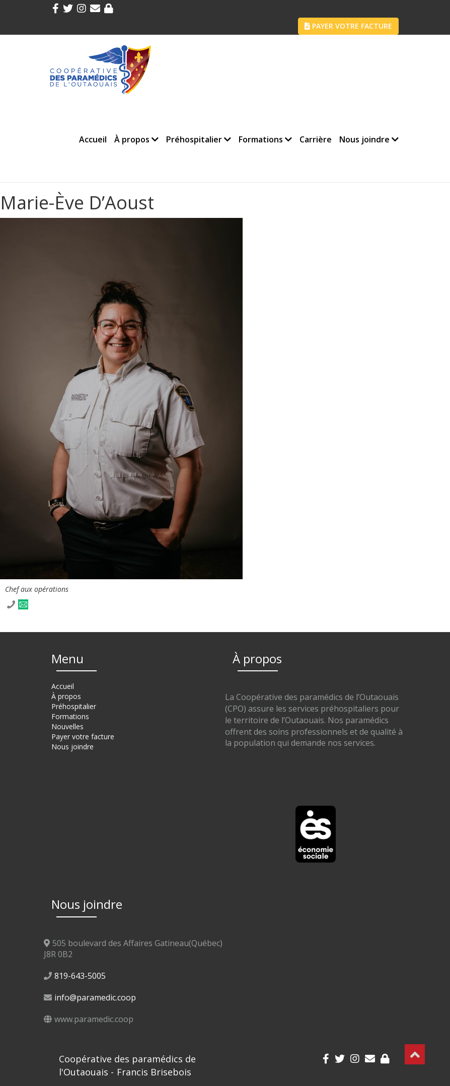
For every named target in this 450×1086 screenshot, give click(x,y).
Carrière (315, 139)
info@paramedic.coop (95, 997)
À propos (136, 139)
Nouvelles (67, 726)
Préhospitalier (198, 139)
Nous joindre (369, 139)
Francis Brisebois (154, 1072)
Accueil (93, 139)
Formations (265, 139)
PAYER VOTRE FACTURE (348, 26)
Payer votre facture (82, 736)
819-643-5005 (80, 975)
